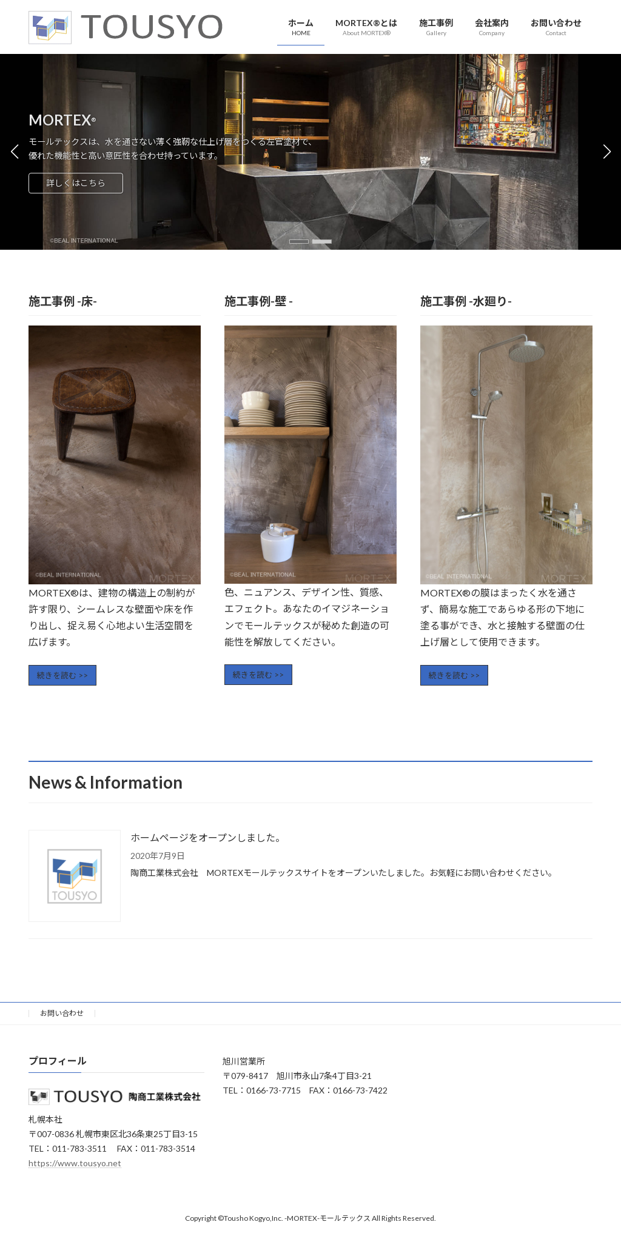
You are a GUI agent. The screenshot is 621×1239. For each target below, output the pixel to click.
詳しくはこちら (76, 183)
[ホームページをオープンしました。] (75, 877)
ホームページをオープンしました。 (207, 837)
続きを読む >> (62, 675)
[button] (299, 241)
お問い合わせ (62, 1013)
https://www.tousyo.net (75, 1162)
